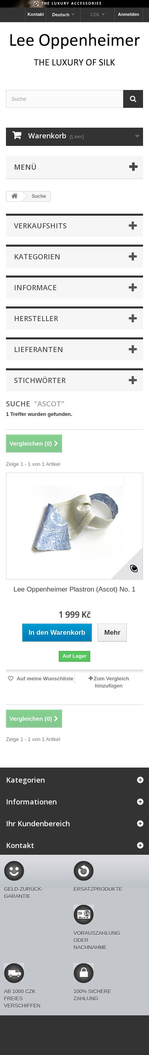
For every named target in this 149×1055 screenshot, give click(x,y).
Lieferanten (38, 349)
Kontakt (35, 14)
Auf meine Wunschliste (44, 679)
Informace (35, 287)
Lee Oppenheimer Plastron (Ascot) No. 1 (74, 589)
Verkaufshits (40, 225)
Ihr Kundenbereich (38, 823)
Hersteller (36, 318)
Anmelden (128, 14)
